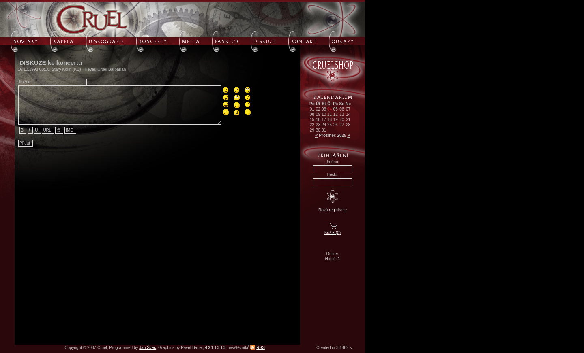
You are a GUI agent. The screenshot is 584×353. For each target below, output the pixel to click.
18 (329, 119)
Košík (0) (332, 232)
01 (312, 109)
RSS (260, 347)
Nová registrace (332, 210)
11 (329, 114)
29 (312, 130)
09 (318, 114)
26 (335, 125)
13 (341, 114)
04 (329, 109)
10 (324, 114)
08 (312, 114)
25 (329, 125)
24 (324, 125)
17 (324, 119)
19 (335, 119)
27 (341, 125)
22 (312, 125)
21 (348, 119)
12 (335, 114)
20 (341, 119)
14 (348, 114)
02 (318, 109)
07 (348, 109)
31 (324, 130)
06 (341, 109)
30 (318, 130)
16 (318, 119)
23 (318, 125)
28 (348, 125)
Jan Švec (147, 347)
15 (312, 119)
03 (324, 109)
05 (335, 109)
